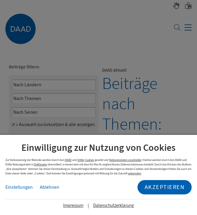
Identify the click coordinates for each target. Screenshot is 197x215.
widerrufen (134, 173)
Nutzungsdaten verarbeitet (125, 160)
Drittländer (40, 164)
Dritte (80, 160)
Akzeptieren (165, 187)
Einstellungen (19, 187)
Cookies (89, 160)
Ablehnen (49, 187)
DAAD (68, 160)
